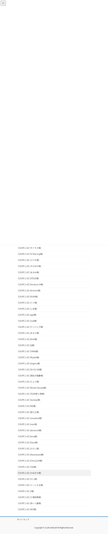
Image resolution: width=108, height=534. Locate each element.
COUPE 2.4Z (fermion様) (29, 290)
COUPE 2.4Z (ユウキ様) (28, 260)
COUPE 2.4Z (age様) (27, 314)
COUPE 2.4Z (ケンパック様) (30, 326)
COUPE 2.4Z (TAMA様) (28, 351)
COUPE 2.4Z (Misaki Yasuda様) (32, 387)
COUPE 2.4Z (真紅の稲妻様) (30, 375)
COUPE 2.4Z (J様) (26, 491)
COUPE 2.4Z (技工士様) (28, 412)
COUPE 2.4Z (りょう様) (28, 381)
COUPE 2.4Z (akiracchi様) (30, 430)
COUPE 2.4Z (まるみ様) (28, 272)
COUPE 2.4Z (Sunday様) (29, 399)
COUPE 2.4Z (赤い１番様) (29, 503)
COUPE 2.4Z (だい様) (27, 479)
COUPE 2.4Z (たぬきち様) (29, 472)
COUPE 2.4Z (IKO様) (27, 509)
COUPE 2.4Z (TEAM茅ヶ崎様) (31, 393)
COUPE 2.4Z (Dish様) (27, 339)
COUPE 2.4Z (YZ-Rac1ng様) (30, 253)
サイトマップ (23, 519)
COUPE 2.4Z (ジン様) (27, 302)
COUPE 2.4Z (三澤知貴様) (29, 497)
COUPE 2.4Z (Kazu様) (28, 442)
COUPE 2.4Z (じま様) (27, 308)
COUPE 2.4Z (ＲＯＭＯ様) (29, 266)
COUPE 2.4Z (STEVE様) (28, 278)
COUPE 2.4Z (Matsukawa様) (31, 454)
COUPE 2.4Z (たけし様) (28, 448)
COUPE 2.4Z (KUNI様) (28, 296)
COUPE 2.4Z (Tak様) (27, 466)
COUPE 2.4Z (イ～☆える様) (30, 485)
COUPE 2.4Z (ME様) (27, 406)
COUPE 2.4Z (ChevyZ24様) (30, 460)
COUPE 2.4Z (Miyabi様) (28, 357)
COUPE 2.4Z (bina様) (27, 436)
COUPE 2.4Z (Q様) (26, 345)
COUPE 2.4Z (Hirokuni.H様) (30, 284)
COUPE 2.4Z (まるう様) (28, 332)
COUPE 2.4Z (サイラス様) (29, 247)
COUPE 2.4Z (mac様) (27, 424)
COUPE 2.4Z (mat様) (27, 320)
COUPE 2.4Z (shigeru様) (29, 363)
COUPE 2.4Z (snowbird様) (30, 418)
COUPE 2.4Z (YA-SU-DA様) (30, 369)
